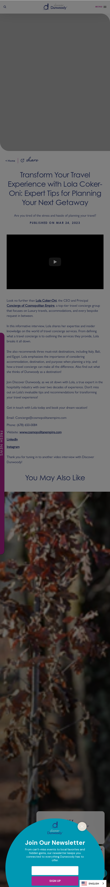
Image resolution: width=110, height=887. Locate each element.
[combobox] (93, 883)
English (90, 883)
